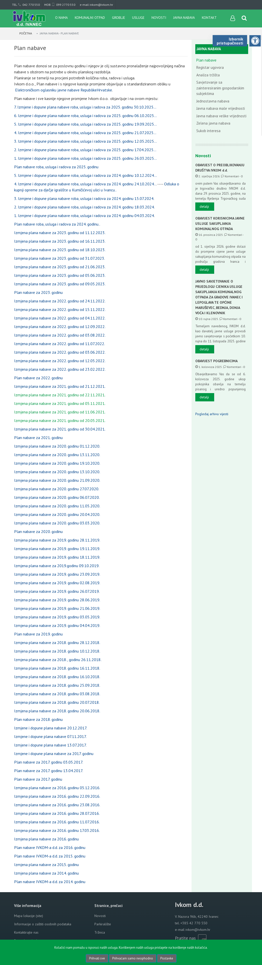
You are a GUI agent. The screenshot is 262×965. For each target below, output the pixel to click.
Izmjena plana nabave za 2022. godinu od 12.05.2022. (59, 360)
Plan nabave (206, 60)
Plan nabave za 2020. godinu (38, 531)
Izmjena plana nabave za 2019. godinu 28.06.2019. (57, 599)
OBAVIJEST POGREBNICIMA (216, 361)
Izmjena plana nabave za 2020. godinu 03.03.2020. (57, 522)
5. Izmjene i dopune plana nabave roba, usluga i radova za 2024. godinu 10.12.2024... (85, 175)
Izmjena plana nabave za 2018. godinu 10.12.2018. (57, 651)
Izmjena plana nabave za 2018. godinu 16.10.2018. (57, 676)
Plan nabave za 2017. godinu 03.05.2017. (48, 762)
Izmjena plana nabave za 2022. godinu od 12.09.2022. (59, 326)
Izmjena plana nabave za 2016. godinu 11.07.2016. (57, 821)
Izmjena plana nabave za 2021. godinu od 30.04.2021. (59, 429)
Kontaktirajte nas (26, 932)
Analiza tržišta (208, 75)
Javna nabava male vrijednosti (220, 108)
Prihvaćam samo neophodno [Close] (132, 958)
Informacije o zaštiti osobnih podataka (42, 924)
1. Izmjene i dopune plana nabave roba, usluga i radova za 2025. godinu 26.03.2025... (85, 158)
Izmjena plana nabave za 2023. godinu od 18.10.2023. (59, 249)
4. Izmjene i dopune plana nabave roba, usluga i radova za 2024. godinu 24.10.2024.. (85, 183)
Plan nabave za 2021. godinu (38, 437)
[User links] (232, 18)
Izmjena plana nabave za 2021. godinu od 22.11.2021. (59, 394)
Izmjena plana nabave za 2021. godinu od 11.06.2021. (59, 411)
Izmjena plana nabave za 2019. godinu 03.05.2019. (57, 616)
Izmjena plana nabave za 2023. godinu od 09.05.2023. (59, 283)
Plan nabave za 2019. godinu (38, 633)
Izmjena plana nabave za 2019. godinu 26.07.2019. (57, 591)
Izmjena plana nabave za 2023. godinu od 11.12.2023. (59, 232)
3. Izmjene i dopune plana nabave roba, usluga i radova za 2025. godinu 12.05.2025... (85, 141)
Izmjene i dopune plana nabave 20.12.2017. (50, 727)
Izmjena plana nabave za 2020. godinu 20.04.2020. (57, 514)
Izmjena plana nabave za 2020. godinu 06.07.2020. (57, 497)
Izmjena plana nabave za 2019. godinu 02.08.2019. (57, 582)
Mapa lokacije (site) (28, 916)
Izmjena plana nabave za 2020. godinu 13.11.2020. (57, 454)
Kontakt (209, 17)
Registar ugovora (210, 67)
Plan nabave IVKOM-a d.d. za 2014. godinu (49, 881)
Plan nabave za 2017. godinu (38, 779)
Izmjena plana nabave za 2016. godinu (46, 838)
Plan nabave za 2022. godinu (38, 377)
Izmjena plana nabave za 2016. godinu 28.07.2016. (57, 813)
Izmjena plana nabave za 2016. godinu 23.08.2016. (57, 804)
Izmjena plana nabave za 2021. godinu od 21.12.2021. (59, 386)
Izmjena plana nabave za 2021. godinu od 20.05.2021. (59, 420)
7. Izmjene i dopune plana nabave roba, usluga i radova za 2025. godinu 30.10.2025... (85, 107)
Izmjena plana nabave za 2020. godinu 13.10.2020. (57, 471)
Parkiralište (102, 924)
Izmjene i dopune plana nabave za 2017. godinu (53, 753)
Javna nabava (209, 48)
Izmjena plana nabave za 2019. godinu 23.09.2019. (57, 574)
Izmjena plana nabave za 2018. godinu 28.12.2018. (57, 642)
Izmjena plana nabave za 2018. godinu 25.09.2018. (57, 685)
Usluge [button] (138, 17)
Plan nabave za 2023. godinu (38, 292)
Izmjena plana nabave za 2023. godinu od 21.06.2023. (59, 266)
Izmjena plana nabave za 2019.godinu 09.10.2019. (56, 565)
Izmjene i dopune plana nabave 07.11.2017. (50, 736)
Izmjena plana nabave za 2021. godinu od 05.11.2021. (59, 403)
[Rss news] (202, 938)
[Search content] (244, 18)
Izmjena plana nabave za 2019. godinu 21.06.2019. (57, 608)
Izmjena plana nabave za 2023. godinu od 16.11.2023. (59, 241)
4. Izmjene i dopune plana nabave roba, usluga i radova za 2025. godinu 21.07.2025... (85, 132)
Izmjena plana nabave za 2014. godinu (46, 873)
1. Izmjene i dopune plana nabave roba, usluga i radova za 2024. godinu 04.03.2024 (84, 215)
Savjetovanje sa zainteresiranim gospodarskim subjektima (220, 88)
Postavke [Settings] (166, 958)
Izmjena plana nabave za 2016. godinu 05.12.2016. (57, 787)
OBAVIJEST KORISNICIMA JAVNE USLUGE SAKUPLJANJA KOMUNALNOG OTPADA (220, 223)
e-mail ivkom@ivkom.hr (96, 5)
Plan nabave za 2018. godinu (38, 719)
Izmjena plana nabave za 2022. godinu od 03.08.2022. (59, 335)
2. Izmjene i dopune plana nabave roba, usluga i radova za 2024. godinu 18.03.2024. (84, 206)
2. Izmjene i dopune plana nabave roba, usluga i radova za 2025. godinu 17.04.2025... (85, 149)
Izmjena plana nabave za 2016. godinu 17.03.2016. (57, 830)
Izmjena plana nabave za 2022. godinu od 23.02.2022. (59, 369)
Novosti (159, 17)
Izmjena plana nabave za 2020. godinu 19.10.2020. (57, 463)
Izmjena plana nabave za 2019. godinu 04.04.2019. (57, 625)
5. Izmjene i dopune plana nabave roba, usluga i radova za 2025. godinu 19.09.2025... (85, 124)
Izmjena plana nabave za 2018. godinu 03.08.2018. (57, 693)
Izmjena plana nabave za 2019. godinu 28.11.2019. (57, 540)
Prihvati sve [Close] (97, 958)
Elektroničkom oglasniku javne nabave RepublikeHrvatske (63, 89)
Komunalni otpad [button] (90, 17)
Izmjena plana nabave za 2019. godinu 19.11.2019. (57, 548)
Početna (25, 33)
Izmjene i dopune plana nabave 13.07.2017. (50, 744)
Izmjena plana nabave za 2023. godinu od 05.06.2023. (59, 275)
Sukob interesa (208, 130)
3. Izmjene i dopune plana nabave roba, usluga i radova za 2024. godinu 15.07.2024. (84, 198)
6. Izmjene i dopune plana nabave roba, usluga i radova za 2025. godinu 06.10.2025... (85, 115)
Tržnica (99, 932)
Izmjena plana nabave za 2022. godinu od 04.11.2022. (59, 317)
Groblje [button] (118, 17)
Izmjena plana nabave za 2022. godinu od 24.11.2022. (59, 300)
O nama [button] (61, 17)
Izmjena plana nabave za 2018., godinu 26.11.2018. (57, 659)
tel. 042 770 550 (26, 5)
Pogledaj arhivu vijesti (211, 414)
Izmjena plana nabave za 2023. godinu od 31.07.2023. (59, 258)
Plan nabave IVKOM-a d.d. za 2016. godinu (49, 847)
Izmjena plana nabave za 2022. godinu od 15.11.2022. (59, 309)
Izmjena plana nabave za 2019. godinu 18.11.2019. (57, 557)
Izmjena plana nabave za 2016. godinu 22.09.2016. (57, 796)
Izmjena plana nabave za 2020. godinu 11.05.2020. (57, 505)
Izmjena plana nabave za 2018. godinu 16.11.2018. (57, 668)
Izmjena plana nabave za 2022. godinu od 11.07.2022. (59, 343)
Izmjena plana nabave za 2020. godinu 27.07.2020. (56, 488)
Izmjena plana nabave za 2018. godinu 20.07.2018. (57, 702)
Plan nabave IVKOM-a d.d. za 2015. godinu (49, 856)
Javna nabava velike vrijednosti (221, 116)
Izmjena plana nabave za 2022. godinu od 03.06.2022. (59, 352)
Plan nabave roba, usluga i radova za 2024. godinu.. (57, 224)
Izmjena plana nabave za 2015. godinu (46, 864)
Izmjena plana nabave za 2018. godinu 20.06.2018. (57, 710)
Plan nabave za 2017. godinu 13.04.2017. (48, 770)
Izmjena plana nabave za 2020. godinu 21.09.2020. (57, 480)
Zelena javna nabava (213, 123)
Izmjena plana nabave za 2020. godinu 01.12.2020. (57, 446)
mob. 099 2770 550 (59, 5)
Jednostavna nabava (212, 101)
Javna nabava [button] (184, 17)
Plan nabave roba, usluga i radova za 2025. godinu (56, 166)
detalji (204, 206)
